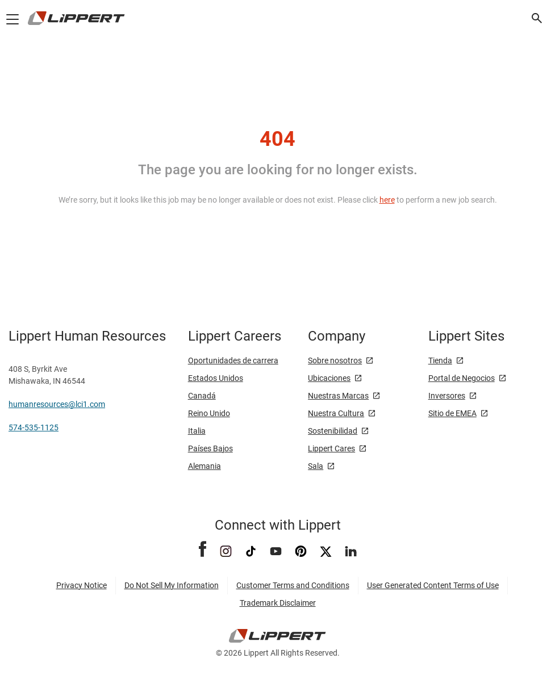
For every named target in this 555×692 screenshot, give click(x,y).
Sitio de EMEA (452, 413)
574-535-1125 (34, 427)
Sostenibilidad (332, 430)
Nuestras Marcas (338, 395)
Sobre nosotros (335, 360)
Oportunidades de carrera (233, 360)
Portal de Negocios (461, 378)
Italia (197, 430)
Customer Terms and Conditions (292, 585)
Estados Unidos (215, 378)
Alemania (204, 466)
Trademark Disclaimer (278, 602)
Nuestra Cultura (336, 413)
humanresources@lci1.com (57, 404)
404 (277, 139)
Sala (315, 466)
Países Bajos (210, 448)
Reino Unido (209, 413)
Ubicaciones (329, 378)
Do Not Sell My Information (171, 585)
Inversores (446, 395)
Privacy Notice (81, 585)
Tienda (440, 360)
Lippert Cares (331, 448)
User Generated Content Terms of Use (433, 585)
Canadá (202, 395)
